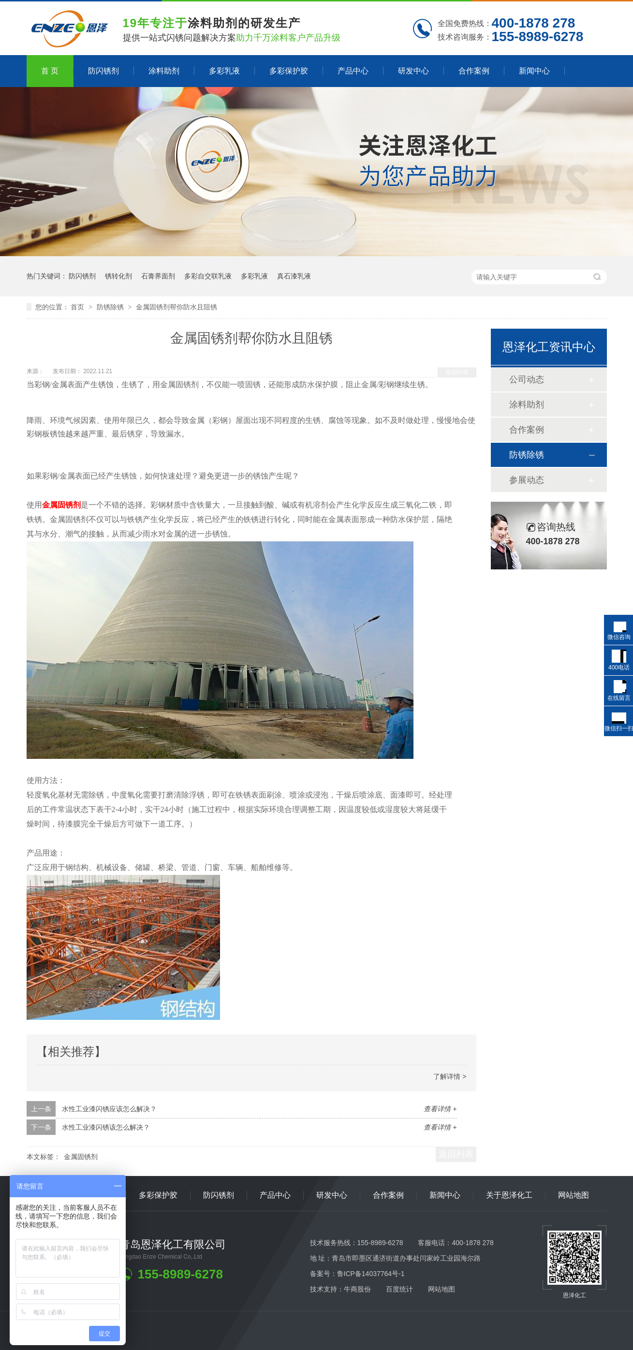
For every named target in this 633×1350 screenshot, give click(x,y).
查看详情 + (440, 1109)
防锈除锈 (111, 307)
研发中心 (413, 71)
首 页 (50, 71)
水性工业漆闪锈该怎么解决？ (106, 1127)
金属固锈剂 (81, 1157)
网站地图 (573, 1195)
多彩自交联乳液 (208, 276)
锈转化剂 (118, 276)
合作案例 (473, 71)
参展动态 (526, 480)
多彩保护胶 (288, 71)
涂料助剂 (163, 71)
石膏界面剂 (158, 276)
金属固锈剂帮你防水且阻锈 (176, 307)
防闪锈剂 (103, 71)
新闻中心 (534, 71)
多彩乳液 (224, 71)
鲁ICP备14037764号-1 (371, 1273)
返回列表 (457, 372)
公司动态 (526, 379)
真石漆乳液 (294, 276)
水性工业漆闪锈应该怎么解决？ (109, 1109)
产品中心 (353, 71)
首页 (78, 307)
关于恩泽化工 (509, 1195)
